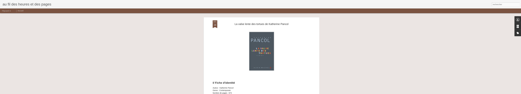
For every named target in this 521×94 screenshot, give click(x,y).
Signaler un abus (278, 92)
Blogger (269, 92)
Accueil (20, 11)
